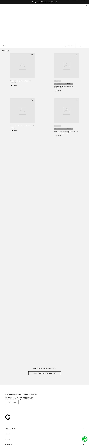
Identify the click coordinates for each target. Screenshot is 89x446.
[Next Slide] (58, 2)
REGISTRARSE (12, 402)
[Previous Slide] (31, 2)
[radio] (86, 46)
